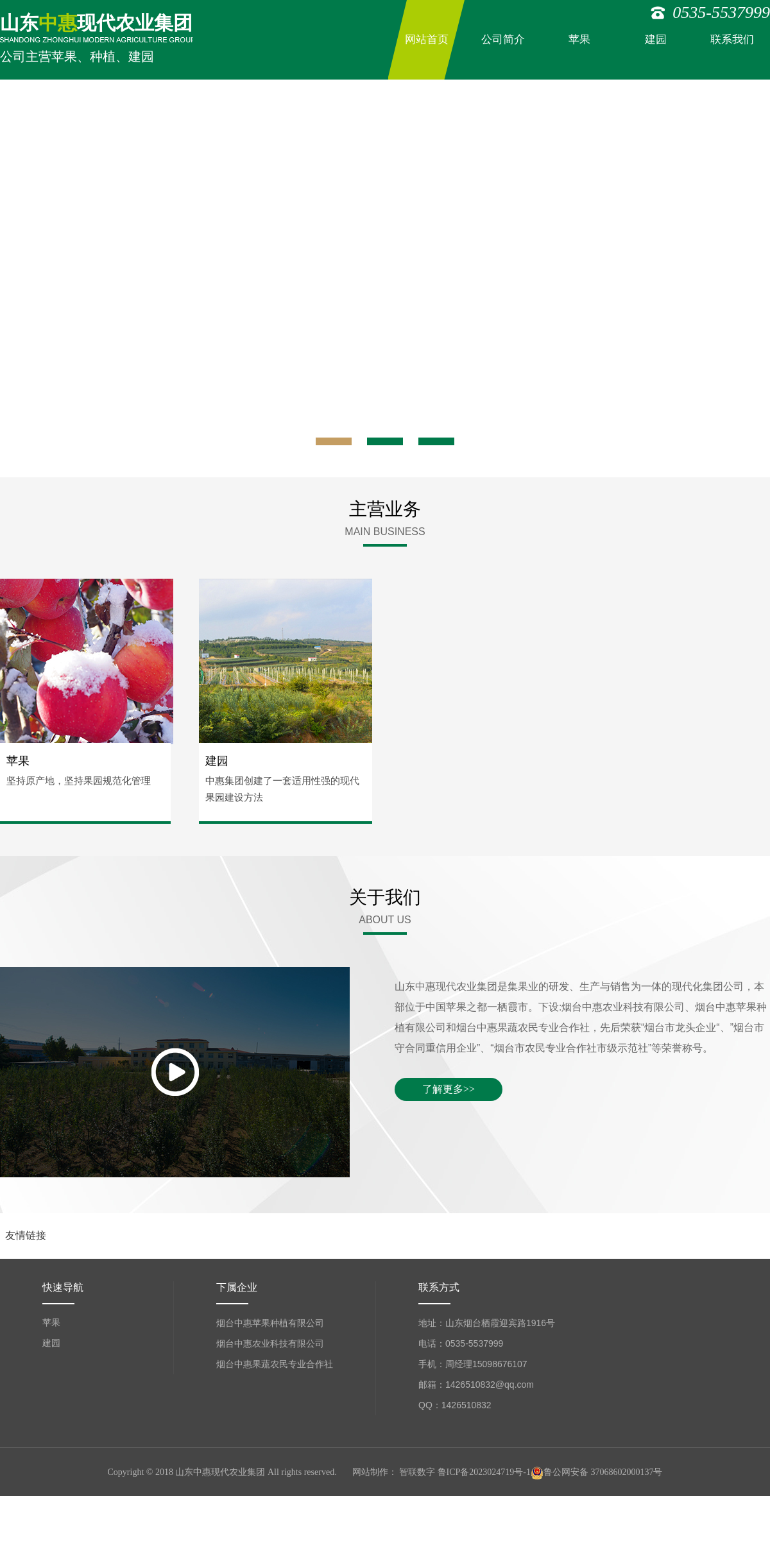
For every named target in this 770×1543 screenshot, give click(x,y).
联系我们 (732, 39)
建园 (656, 39)
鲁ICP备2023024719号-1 (484, 1472)
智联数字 (417, 1472)
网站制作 (370, 1472)
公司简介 (503, 39)
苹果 (579, 39)
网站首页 (427, 39)
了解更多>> (448, 1089)
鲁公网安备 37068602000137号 (597, 1472)
